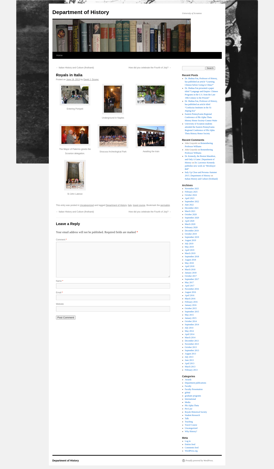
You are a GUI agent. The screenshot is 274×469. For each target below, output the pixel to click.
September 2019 (192, 237)
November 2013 (192, 344)
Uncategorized (87, 205)
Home (59, 55)
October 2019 (191, 234)
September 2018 (192, 256)
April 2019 (189, 250)
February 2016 (191, 302)
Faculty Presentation (193, 389)
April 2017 (189, 285)
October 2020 (191, 214)
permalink (165, 205)
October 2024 (191, 195)
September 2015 (192, 311)
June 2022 (189, 204)
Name (59, 281)
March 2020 (190, 224)
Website (60, 304)
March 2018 (190, 269)
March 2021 (190, 211)
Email (59, 292)
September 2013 (192, 350)
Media (187, 402)
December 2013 (192, 340)
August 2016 (190, 292)
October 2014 (191, 321)
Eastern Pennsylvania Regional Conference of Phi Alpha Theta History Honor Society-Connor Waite (201, 117)
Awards (188, 379)
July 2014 (189, 328)
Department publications (195, 383)
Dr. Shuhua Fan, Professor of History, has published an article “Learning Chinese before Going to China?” (201, 81)
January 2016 (190, 305)
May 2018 (189, 263)
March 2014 (190, 337)
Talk (187, 418)
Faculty (188, 386)
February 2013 (191, 370)
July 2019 (189, 243)
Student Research (192, 415)
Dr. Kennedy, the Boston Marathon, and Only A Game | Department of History (200, 159)
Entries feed (190, 444)
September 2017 (192, 279)
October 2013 (191, 347)
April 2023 (189, 198)
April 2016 (189, 295)
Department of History (80, 12)
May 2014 (189, 331)
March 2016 (190, 298)
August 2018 (190, 260)
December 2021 (192, 208)
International (190, 399)
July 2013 (189, 357)
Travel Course (191, 425)
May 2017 (189, 282)
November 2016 (192, 289)
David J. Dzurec (91, 79)
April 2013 (189, 363)
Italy (130, 205)
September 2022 (192, 201)
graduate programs (193, 396)
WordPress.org (191, 451)
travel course (139, 205)
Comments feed (192, 447)
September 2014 (192, 324)
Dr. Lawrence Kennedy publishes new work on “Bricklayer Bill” (200, 165)
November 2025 (192, 188)
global (187, 392)
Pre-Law (188, 408)
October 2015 (191, 308)
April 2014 (189, 334)
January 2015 (190, 318)
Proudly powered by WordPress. (199, 460)
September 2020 (192, 217)
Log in (188, 441)
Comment (61, 239)
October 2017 (191, 276)
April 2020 (189, 221)
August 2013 (190, 353)
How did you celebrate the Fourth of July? (150, 67)
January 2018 (190, 272)
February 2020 (191, 227)
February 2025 (191, 192)
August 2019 (190, 240)
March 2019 (190, 253)
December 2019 (192, 230)
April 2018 (189, 266)
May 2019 (189, 247)
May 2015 (189, 315)
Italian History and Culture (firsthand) (75, 67)
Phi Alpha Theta (192, 405)
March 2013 (190, 366)
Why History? (191, 431)
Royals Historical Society (196, 412)
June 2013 (189, 360)
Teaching (189, 421)
